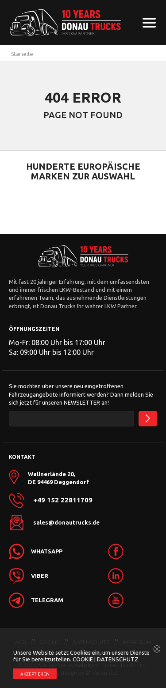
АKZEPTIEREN (35, 674)
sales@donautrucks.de (66, 522)
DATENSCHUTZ (118, 659)
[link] (131, 551)
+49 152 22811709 (63, 500)
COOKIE (83, 659)
